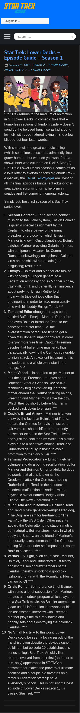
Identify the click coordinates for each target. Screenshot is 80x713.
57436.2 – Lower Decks (50, 65)
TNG (29, 178)
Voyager (48, 178)
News (8, 70)
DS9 (37, 178)
